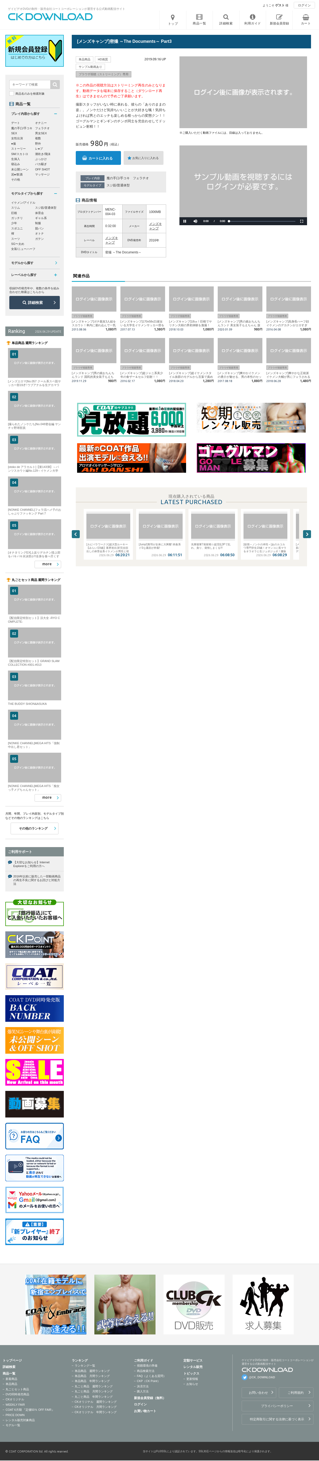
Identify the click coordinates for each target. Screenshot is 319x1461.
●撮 (13, 143)
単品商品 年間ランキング (92, 1381)
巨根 (14, 213)
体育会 (39, 213)
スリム (15, 207)
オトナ (39, 233)
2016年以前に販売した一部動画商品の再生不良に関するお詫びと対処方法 (37, 880)
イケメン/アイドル (23, 202)
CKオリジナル (15, 1399)
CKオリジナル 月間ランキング (96, 1406)
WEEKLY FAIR (15, 1404)
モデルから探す (22, 263)
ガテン (39, 238)
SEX (14, 133)
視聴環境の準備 (147, 1365)
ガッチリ (17, 218)
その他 (15, 179)
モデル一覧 (13, 1425)
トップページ (12, 1360)
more (47, 564)
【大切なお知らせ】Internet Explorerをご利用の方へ (31, 864)
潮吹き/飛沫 (43, 154)
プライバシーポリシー (277, 1406)
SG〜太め (17, 243)
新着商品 (11, 1378)
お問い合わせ (258, 1393)
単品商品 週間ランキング (92, 1370)
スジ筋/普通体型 (118, 185)
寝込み (15, 164)
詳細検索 (35, 302)
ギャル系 (41, 218)
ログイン (304, 5)
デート (15, 122)
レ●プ (39, 148)
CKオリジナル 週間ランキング (96, 1401)
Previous (76, 534)
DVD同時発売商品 (17, 1394)
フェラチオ (141, 178)
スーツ (15, 238)
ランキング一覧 (85, 1365)
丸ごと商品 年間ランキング (94, 1396)
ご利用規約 (296, 1393)
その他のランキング (33, 828)
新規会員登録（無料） (150, 1398)
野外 (38, 143)
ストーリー (18, 148)
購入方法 (143, 1391)
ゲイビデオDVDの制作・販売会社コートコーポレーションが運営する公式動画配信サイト (66, 8)
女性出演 (17, 138)
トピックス (191, 1373)
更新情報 (192, 1378)
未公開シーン (20, 169)
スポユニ (17, 228)
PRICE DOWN (15, 1415)
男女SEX (41, 133)
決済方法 (143, 1386)
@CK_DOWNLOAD (262, 1377)
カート (306, 23)
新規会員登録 (279, 23)
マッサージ (42, 174)
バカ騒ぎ (41, 164)
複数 (38, 138)
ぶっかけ (41, 159)
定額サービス (193, 1360)
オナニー (41, 122)
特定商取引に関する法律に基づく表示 (277, 1419)
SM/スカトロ (19, 154)
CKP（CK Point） (148, 1381)
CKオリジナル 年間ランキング (96, 1412)
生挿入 (15, 159)
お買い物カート (145, 1411)
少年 (14, 223)
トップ (173, 24)
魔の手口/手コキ (118, 178)
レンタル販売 (193, 1367)
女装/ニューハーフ (23, 248)
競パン (39, 228)
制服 (38, 223)
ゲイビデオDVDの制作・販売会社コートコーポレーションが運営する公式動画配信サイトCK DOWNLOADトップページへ (50, 17)
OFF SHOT (42, 169)
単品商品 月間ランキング (92, 1376)
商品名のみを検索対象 (30, 93)
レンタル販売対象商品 (20, 1420)
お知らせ (192, 1383)
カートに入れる (101, 158)
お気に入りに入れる (145, 158)
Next (307, 534)
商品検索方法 (145, 1370)
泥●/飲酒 (17, 174)
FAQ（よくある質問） (151, 1376)
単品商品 (11, 1383)
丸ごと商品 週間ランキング (94, 1386)
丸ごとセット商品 (17, 1389)
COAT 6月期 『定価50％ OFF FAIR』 (30, 1409)
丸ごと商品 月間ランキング (94, 1391)
